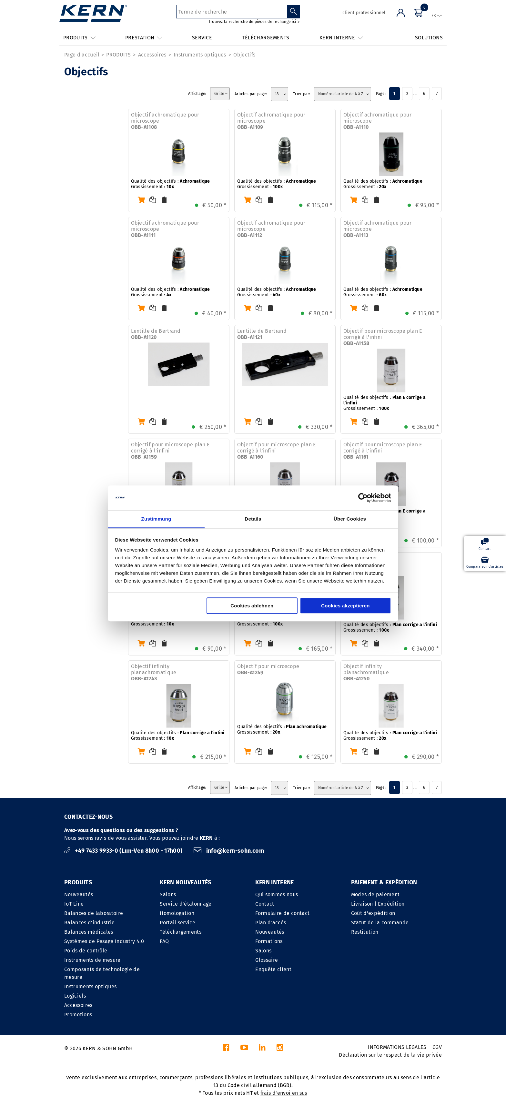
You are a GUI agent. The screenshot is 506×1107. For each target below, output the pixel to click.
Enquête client (273, 969)
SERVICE (202, 38)
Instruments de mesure (92, 960)
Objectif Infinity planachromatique (154, 672)
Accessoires (152, 55)
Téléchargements (180, 932)
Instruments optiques (200, 55)
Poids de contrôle (85, 951)
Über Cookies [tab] (350, 519)
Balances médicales (88, 932)
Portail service (177, 922)
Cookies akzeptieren (345, 605)
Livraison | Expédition (378, 904)
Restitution (365, 932)
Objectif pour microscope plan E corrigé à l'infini (382, 337)
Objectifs (244, 55)
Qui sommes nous (276, 894)
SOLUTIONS (429, 38)
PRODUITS (118, 55)
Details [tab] (253, 519)
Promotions (78, 1014)
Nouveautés (78, 894)
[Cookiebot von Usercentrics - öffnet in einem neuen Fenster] (363, 498)
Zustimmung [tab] (156, 519)
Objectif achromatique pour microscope (165, 121)
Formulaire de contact (282, 913)
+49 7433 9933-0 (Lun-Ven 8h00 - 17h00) (124, 850)
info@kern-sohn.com (229, 850)
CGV (437, 1047)
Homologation (177, 913)
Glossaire (266, 960)
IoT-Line (74, 904)
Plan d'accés (270, 922)
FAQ (164, 941)
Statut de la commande (380, 922)
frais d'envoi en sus (283, 1093)
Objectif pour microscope (268, 669)
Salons (168, 894)
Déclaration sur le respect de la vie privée (390, 1055)
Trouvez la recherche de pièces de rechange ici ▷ (254, 21)
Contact (264, 904)
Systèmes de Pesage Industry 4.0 (104, 941)
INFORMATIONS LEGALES (397, 1047)
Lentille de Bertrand (155, 334)
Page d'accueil (81, 55)
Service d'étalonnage (185, 904)
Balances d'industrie (89, 922)
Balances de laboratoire (93, 913)
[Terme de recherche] (232, 11)
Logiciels (75, 996)
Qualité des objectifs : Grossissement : (170, 183)
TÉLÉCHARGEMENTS (265, 38)
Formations (268, 941)
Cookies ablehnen (251, 605)
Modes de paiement (375, 894)
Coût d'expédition (373, 913)
